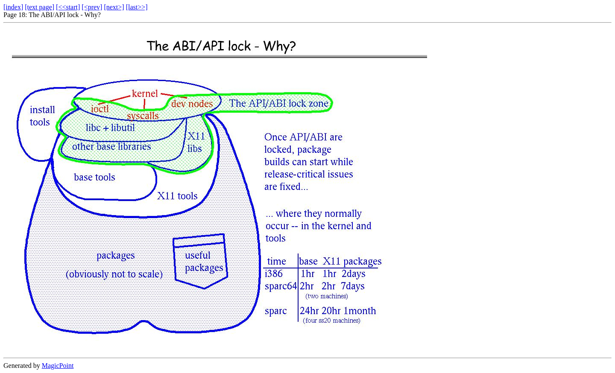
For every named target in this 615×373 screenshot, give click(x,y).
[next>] (114, 7)
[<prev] (92, 7)
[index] (13, 7)
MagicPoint (58, 365)
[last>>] (137, 7)
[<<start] (68, 7)
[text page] (39, 7)
